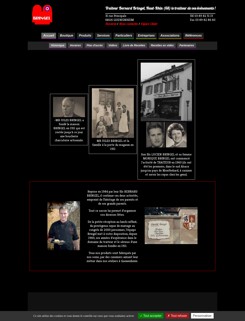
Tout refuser (177, 315)
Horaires (110, 24)
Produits (85, 35)
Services (103, 35)
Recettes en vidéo (162, 45)
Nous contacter (128, 24)
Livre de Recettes (134, 45)
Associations (170, 35)
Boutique (66, 35)
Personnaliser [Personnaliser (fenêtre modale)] (202, 315)
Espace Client (149, 24)
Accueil (48, 35)
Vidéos (113, 45)
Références (193, 35)
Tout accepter (151, 315)
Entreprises (146, 35)
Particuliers (123, 35)
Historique (57, 45)
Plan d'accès (95, 45)
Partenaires (186, 45)
